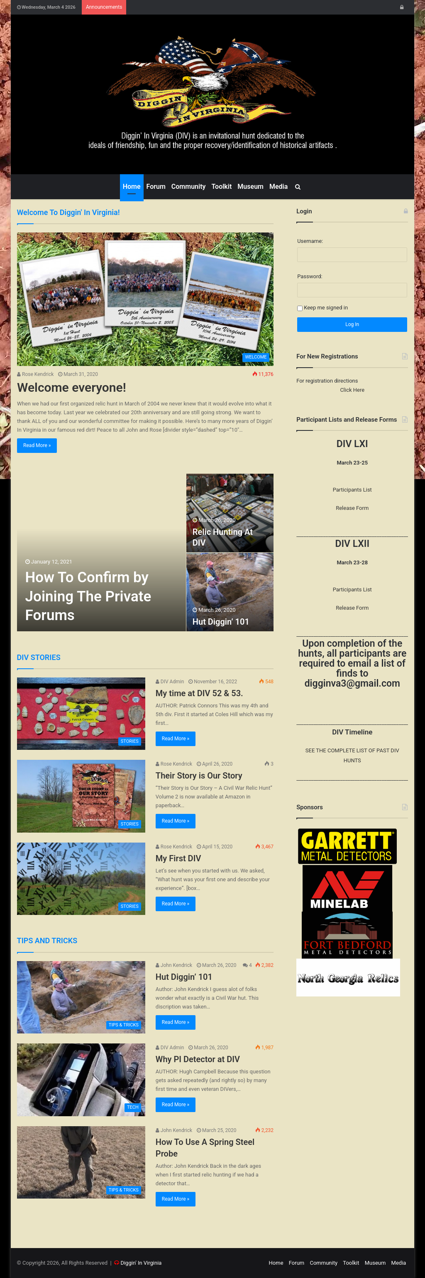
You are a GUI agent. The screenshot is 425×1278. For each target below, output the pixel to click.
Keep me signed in (326, 308)
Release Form (352, 508)
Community (188, 186)
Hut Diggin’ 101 (221, 622)
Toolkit (221, 186)
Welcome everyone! (71, 387)
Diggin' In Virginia (140, 1263)
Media (278, 186)
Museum (250, 186)
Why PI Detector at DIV (198, 1059)
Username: (310, 241)
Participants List (352, 490)
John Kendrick (174, 965)
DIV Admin (170, 682)
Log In (352, 324)
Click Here (352, 390)
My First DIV (178, 858)
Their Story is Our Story (199, 776)
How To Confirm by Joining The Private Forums (88, 596)
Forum (156, 186)
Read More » (37, 445)
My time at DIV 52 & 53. (199, 693)
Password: (309, 276)
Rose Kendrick (35, 374)
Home (132, 186)
